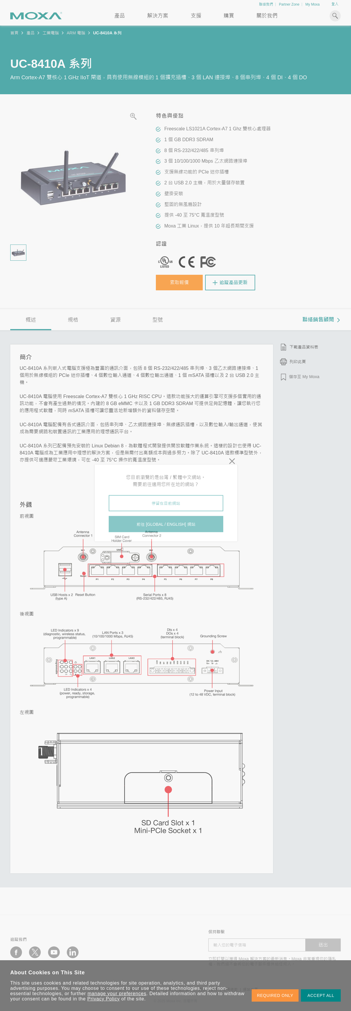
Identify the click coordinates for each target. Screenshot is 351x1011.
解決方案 (157, 16)
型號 (157, 320)
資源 (115, 320)
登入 (334, 4)
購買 (229, 16)
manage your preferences (117, 993)
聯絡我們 (266, 4)
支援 (196, 16)
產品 (30, 33)
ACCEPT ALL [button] (320, 995)
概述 (30, 320)
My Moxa (312, 4)
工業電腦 (50, 33)
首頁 (14, 33)
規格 (73, 320)
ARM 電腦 (76, 33)
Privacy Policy (103, 998)
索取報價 (179, 282)
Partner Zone (289, 4)
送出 (323, 944)
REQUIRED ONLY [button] (275, 995)
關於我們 (266, 16)
